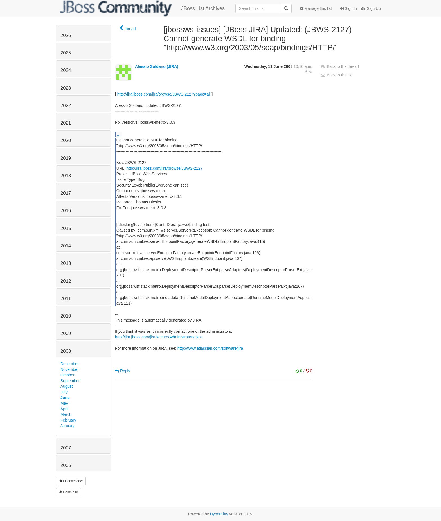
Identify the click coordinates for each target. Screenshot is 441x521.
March (65, 414)
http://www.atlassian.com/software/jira (210, 348)
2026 (65, 35)
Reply (122, 371)
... (118, 134)
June (65, 397)
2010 (65, 316)
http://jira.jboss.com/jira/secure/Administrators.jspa (159, 337)
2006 (65, 465)
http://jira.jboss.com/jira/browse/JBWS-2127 (165, 168)
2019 (65, 158)
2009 (65, 333)
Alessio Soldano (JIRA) (156, 66)
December (69, 364)
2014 (65, 246)
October (67, 375)
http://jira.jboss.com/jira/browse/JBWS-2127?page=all (164, 94)
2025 (65, 53)
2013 (65, 263)
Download (68, 492)
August (66, 386)
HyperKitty (219, 514)
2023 (65, 88)
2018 (65, 175)
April (64, 409)
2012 (65, 281)
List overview (71, 481)
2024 (65, 70)
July (64, 392)
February (68, 420)
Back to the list (336, 75)
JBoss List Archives (142, 8)
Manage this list (316, 8)
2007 (65, 448)
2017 (65, 193)
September (70, 380)
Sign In (348, 8)
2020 (65, 140)
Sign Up (371, 8)
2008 (65, 351)
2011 (65, 298)
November (69, 369)
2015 (65, 228)
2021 (65, 123)
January (67, 426)
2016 (65, 210)
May (64, 403)
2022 (65, 105)
